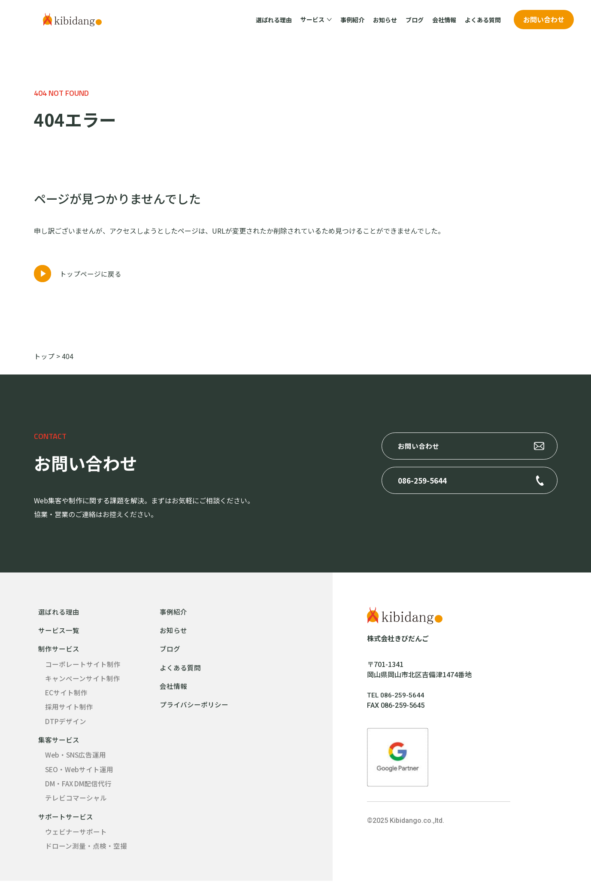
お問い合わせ (543, 19)
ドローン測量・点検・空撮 (86, 854)
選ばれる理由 (274, 19)
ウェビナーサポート (76, 839)
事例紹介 (352, 19)
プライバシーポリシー (194, 709)
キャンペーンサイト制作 (82, 683)
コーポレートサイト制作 (83, 668)
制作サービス (58, 653)
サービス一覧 (58, 634)
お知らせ (385, 19)
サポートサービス (65, 824)
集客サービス (58, 745)
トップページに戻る (90, 277)
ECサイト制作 (66, 697)
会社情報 (444, 19)
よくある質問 (483, 19)
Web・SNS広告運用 (76, 761)
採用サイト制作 (69, 712)
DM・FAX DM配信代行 (80, 790)
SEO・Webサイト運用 (80, 775)
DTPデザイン (66, 727)
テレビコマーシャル (76, 805)
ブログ (415, 19)
